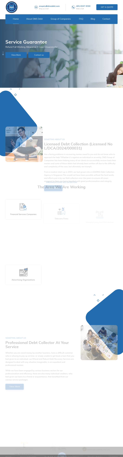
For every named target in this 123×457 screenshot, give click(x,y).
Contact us (39, 55)
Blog (93, 19)
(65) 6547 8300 (83, 7)
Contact (106, 19)
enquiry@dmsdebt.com (49, 7)
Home (16, 19)
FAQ (81, 19)
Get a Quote (107, 7)
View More (16, 55)
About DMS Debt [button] (34, 19)
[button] (3, 54)
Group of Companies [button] (61, 19)
